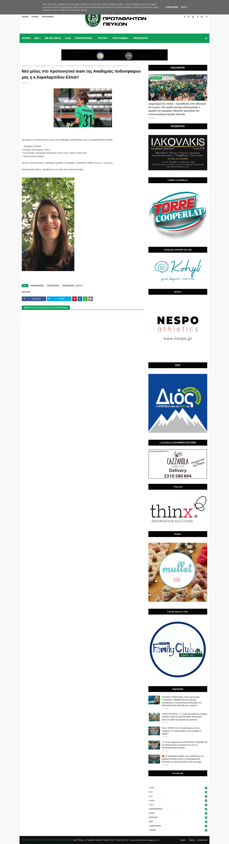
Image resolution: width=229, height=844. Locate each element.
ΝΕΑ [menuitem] (36, 38)
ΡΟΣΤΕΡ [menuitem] (102, 38)
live (178, 796)
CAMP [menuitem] (68, 38)
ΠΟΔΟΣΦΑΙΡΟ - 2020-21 (44, 66)
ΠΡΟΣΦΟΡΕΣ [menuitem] (140, 38)
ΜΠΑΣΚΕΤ (178, 817)
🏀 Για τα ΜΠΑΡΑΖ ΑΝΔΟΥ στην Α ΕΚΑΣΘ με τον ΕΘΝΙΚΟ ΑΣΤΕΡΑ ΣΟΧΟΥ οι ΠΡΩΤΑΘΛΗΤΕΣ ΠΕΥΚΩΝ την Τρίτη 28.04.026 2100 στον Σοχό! (182, 759)
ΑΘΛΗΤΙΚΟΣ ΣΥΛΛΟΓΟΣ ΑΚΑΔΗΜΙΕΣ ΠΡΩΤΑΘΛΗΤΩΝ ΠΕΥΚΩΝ (47, 840)
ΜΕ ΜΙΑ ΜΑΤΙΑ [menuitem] (53, 38)
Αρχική (182, 840)
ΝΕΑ (178, 822)
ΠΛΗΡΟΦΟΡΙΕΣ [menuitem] (83, 38)
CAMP (178, 788)
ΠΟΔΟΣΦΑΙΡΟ (53, 286)
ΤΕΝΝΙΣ (178, 830)
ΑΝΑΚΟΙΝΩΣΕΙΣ (37, 286)
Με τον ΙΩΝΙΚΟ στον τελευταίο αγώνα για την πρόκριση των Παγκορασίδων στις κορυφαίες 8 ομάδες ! (181, 731)
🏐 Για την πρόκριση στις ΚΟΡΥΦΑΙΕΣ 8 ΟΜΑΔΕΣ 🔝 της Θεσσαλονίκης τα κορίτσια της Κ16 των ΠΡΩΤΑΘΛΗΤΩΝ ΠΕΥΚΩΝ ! (184, 745)
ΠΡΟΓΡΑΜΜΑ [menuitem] (120, 38)
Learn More (171, 7)
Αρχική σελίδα (27, 66)
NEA (178, 792)
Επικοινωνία (202, 840)
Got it (184, 7)
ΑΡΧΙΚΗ (25, 17)
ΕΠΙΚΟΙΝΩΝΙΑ (48, 17)
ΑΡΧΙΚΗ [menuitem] (26, 38)
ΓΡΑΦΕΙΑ (35, 17)
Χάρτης (192, 840)
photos (178, 800)
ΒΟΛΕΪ (178, 813)
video (178, 805)
